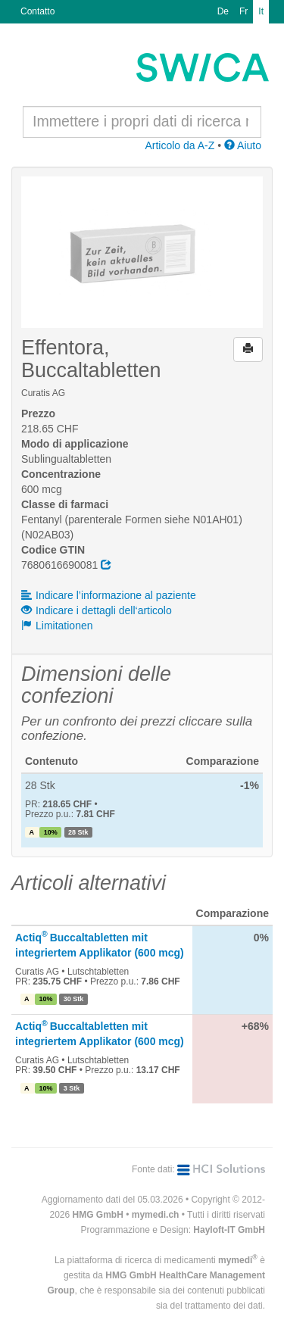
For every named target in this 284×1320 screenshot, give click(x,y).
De (223, 11)
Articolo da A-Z (179, 145)
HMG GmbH (98, 1214)
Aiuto (242, 145)
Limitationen (57, 625)
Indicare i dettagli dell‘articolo (96, 610)
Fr (243, 11)
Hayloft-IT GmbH (229, 1230)
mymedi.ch (155, 1214)
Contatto (37, 11)
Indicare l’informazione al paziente (108, 595)
